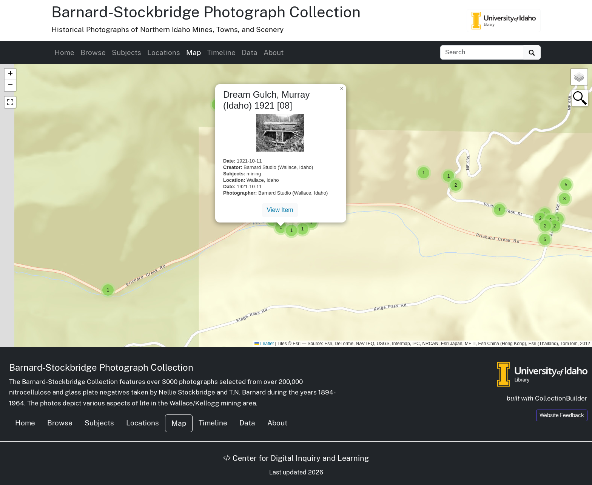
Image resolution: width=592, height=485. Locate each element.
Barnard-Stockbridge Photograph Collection (206, 12)
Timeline (221, 52)
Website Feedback (562, 415)
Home (64, 52)
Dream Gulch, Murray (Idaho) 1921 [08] (266, 100)
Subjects (126, 52)
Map (193, 52)
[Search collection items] (482, 52)
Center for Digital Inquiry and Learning (296, 458)
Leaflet (264, 343)
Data (249, 52)
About (274, 52)
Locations (163, 52)
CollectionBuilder (561, 398)
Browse (93, 52)
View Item (280, 210)
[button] (499, 209)
